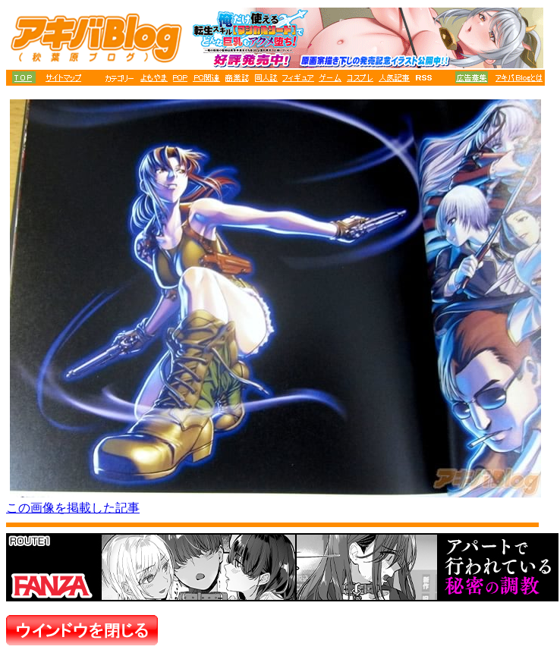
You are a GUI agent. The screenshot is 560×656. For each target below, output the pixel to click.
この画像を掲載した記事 (73, 507)
